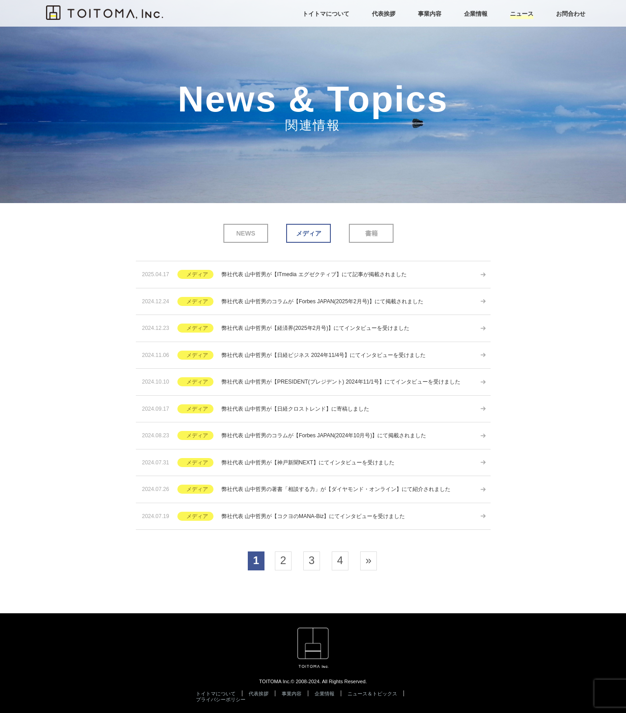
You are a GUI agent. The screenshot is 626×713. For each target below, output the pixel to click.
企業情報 (324, 693)
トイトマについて (216, 693)
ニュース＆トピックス (372, 693)
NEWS (245, 233)
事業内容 (291, 693)
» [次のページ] (368, 560)
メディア (308, 233)
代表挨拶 (259, 693)
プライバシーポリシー (221, 699)
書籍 (371, 233)
